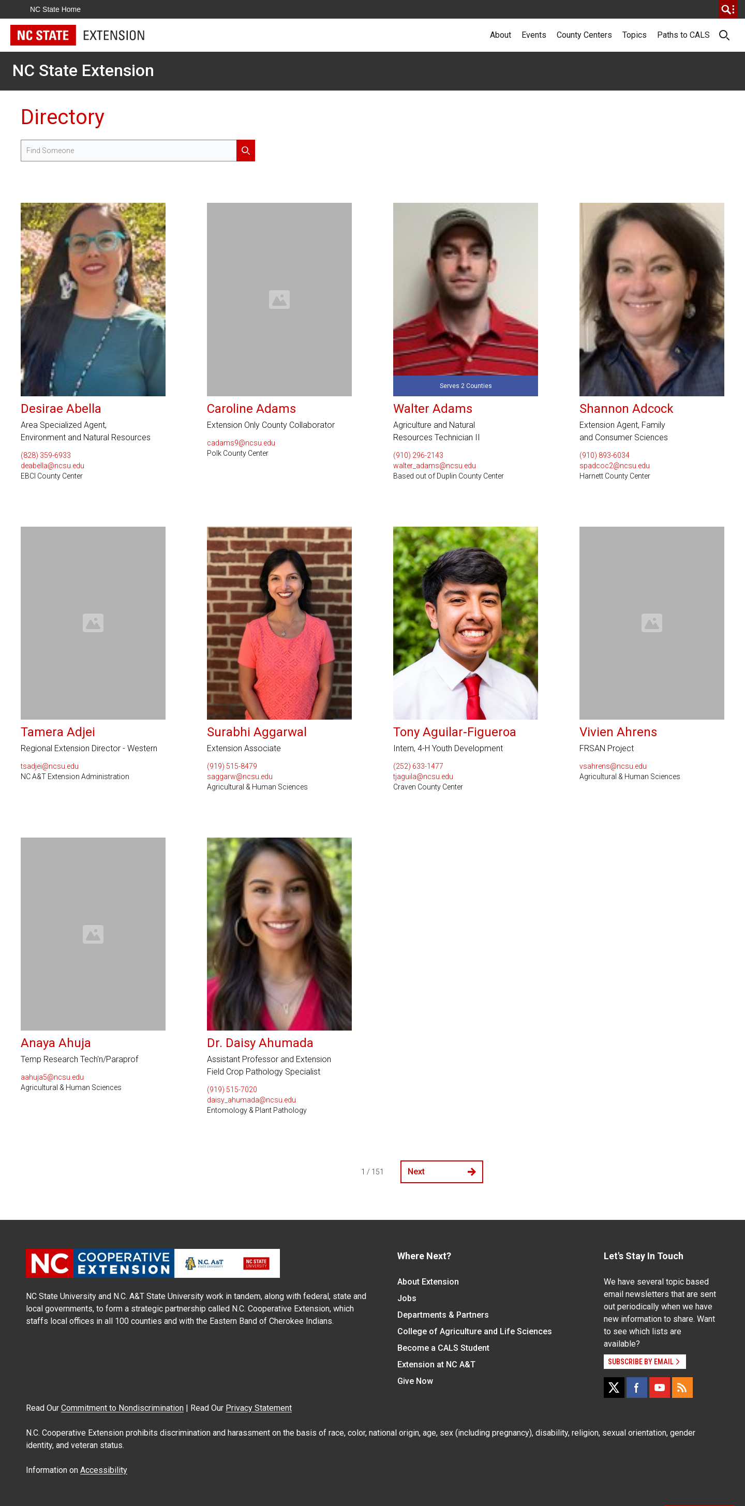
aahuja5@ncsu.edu (52, 1077)
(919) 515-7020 (232, 1089)
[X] (614, 1387)
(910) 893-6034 (604, 455)
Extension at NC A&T (436, 1364)
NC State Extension (83, 70)
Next (442, 1171)
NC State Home (55, 9)
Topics (634, 35)
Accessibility (103, 1470)
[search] (728, 9)
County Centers (584, 35)
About (500, 35)
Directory (63, 117)
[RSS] (682, 1387)
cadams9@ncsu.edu (241, 443)
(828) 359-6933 (46, 455)
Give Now (415, 1381)
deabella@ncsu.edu (52, 465)
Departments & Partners (443, 1315)
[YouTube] (659, 1387)
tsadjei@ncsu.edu (50, 766)
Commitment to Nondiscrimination (122, 1408)
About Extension (428, 1282)
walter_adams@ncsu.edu (434, 465)
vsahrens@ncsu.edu (613, 766)
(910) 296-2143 (418, 455)
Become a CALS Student (443, 1348)
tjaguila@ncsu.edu (423, 776)
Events (534, 35)
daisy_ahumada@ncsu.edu (251, 1100)
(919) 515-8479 (232, 766)
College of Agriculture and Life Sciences (474, 1331)
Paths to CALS (683, 35)
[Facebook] (637, 1387)
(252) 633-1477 (418, 766)
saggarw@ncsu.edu (240, 776)
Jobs (406, 1298)
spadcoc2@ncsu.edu (614, 465)
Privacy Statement (259, 1408)
